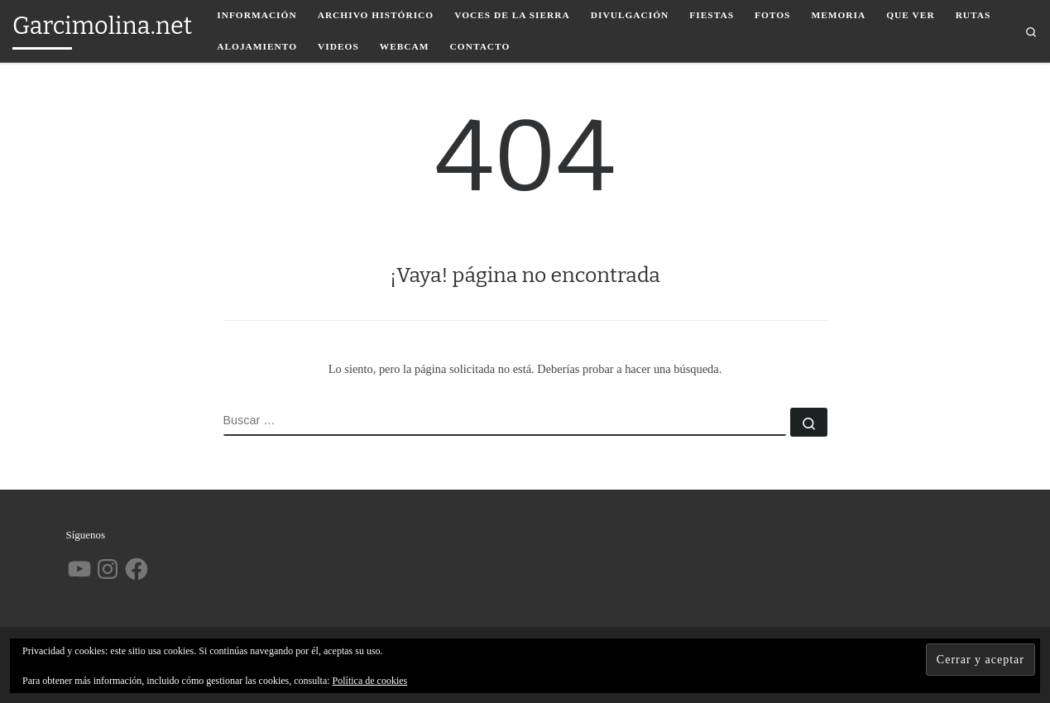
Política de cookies (370, 680)
